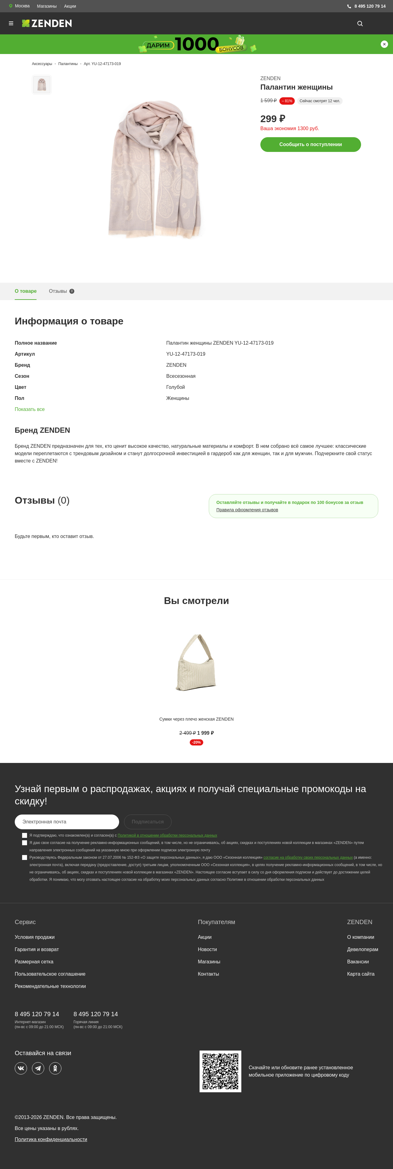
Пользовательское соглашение (50, 974)
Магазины (47, 6)
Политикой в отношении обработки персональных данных (167, 835)
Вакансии (358, 961)
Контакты (208, 974)
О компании (360, 937)
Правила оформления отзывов (247, 509)
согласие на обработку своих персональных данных (308, 857)
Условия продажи (35, 937)
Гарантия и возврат (37, 949)
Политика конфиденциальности (51, 1139)
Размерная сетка (34, 961)
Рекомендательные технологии (50, 986)
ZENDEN (270, 78)
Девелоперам (362, 949)
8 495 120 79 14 (366, 6)
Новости (207, 949)
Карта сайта (361, 974)
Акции (70, 6)
